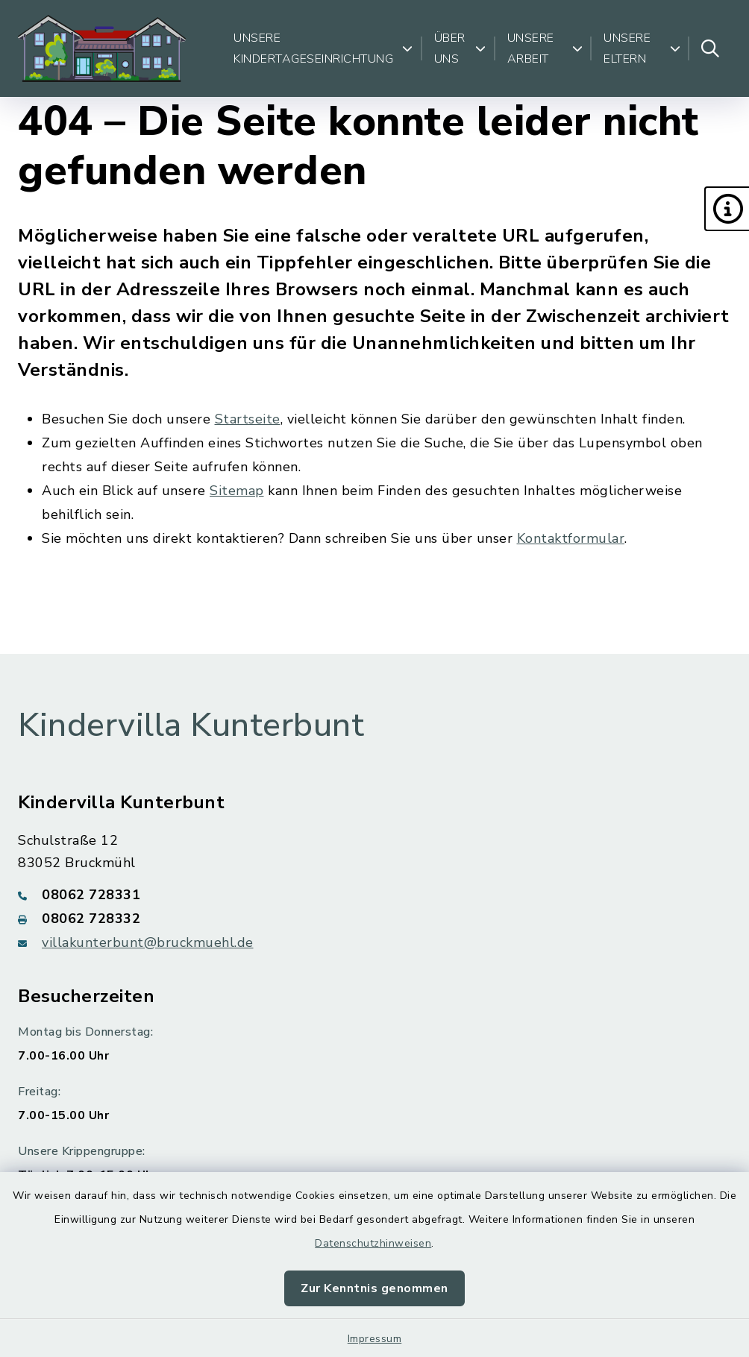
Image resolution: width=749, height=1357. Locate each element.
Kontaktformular (571, 538)
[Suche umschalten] (710, 48)
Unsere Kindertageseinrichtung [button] (323, 48)
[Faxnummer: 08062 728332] (374, 919)
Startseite (248, 419)
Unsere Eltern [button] (642, 48)
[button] (726, 208)
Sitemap (237, 491)
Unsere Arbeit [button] (545, 48)
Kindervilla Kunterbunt (191, 725)
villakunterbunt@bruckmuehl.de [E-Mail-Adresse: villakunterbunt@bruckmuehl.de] (148, 942)
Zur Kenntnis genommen (374, 1288)
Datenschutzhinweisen (373, 1243)
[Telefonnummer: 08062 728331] (374, 895)
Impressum (375, 1339)
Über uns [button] (460, 48)
